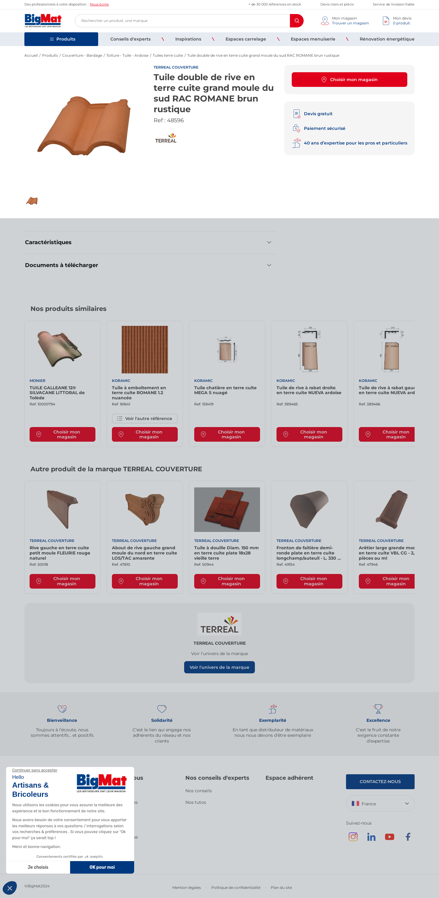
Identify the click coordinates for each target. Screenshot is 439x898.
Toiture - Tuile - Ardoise (127, 55)
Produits (50, 55)
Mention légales (186, 887)
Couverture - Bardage (82, 55)
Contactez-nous (380, 781)
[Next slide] (408, 311)
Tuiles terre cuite (168, 55)
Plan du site (281, 887)
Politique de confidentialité (235, 887)
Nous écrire (99, 4)
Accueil (31, 55)
